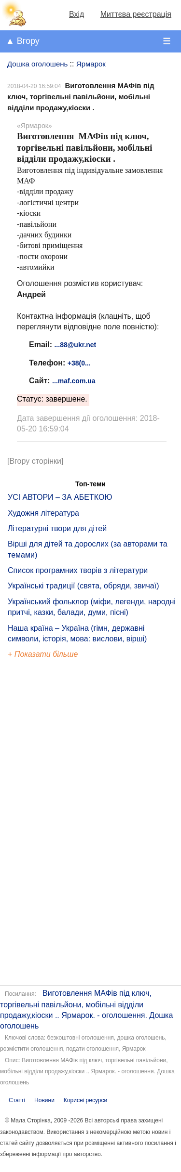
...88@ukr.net (75, 345)
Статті (17, 1100)
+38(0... (79, 363)
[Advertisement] (52, 823)
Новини (44, 1100)
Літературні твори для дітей (57, 528)
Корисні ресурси (85, 1100)
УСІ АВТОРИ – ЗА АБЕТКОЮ (60, 497)
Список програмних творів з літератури (78, 570)
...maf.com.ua (73, 381)
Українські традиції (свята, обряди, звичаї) (83, 586)
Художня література (43, 513)
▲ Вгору (23, 41)
